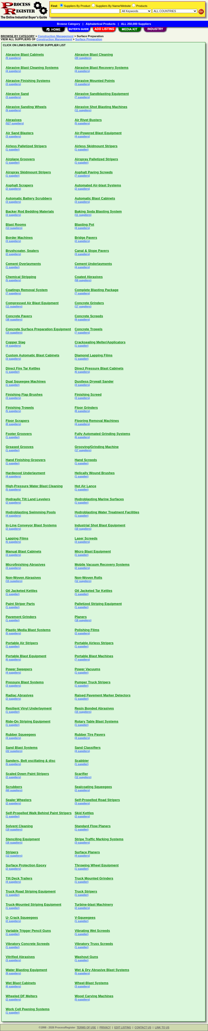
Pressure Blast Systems (25, 682)
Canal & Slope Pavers (92, 251)
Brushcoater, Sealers (22, 251)
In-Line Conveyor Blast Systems (31, 525)
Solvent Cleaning (19, 826)
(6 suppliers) (82, 372)
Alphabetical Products (101, 23)
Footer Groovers (19, 434)
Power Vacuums (87, 669)
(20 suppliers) (83, 58)
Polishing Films (87, 630)
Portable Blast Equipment (26, 656)
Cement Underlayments (93, 264)
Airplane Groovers (20, 159)
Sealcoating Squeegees (93, 787)
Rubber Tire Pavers (90, 734)
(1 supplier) (13, 149)
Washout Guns (86, 957)
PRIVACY (105, 1027)
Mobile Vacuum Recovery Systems (102, 564)
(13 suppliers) (14, 228)
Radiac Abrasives (19, 695)
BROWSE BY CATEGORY (18, 36)
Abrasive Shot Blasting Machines (101, 107)
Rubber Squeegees (21, 734)
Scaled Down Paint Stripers (27, 774)
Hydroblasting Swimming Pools (31, 512)
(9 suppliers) (13, 58)
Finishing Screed (88, 394)
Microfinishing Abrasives (25, 564)
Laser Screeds (86, 538)
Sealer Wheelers (18, 800)
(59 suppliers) (83, 280)
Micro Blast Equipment (93, 551)
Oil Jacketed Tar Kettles (93, 591)
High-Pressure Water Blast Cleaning (34, 486)
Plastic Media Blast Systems (28, 630)
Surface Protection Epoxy (26, 865)
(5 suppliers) (82, 123)
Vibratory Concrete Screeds (28, 944)
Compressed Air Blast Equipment (32, 303)
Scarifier (81, 774)
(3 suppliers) (13, 84)
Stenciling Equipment (23, 839)
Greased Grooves (19, 447)
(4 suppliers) (13, 71)
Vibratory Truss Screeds (94, 944)
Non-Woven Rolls (88, 577)
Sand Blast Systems (21, 747)
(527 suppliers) (15, 123)
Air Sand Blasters (19, 133)
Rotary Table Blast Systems (96, 721)
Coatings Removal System (27, 290)
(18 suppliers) (83, 620)
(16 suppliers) (14, 842)
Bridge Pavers (86, 237)
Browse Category (68, 23)
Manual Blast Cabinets (23, 551)
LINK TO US (162, 1027)
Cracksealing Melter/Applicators (100, 342)
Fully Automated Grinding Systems (102, 434)
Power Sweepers (19, 669)
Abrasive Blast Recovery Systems (102, 67)
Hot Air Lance (85, 486)
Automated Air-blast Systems (98, 185)
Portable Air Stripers (22, 643)
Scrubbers (14, 787)
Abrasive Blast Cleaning (94, 54)
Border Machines (19, 237)
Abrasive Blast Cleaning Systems (32, 67)
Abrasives (14, 120)
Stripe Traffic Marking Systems (99, 839)
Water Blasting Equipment (26, 970)
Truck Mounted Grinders (94, 878)
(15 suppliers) (14, 332)
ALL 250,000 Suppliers (136, 23)
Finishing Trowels (20, 407)
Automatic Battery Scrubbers (29, 198)
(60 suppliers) (14, 790)
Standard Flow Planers (93, 826)
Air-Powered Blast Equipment (98, 133)
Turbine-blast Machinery (94, 904)
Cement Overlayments (23, 264)
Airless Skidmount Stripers (96, 146)
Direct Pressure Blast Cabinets (99, 368)
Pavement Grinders (21, 617)
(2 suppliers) (13, 188)
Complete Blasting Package (97, 290)
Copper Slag (15, 342)
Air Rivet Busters (88, 120)
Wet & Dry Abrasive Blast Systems (102, 970)
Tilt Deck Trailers (19, 878)
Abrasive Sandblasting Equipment (102, 94)
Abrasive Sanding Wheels (26, 107)
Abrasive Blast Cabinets (25, 54)
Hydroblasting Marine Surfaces (99, 499)
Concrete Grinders (89, 303)
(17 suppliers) (83, 306)
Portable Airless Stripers (94, 643)
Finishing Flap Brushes (24, 394)
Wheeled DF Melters (21, 996)
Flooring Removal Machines (97, 421)
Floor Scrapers (17, 421)
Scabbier (82, 761)
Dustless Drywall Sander (94, 381)
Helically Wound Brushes (95, 473)
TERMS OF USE (86, 1027)
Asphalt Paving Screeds (94, 172)
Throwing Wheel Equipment (97, 865)
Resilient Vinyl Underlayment (29, 708)
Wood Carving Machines (94, 996)
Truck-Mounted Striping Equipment (33, 904)
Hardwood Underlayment (25, 473)
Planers (81, 617)
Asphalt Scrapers (19, 185)
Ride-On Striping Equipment (28, 721)
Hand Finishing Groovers (25, 460)
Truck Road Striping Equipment (30, 891)
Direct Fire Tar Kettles (23, 368)
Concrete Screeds (89, 316)
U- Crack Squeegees (22, 917)
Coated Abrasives (89, 277)
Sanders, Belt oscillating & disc (30, 761)
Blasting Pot (84, 224)
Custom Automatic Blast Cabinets (32, 355)
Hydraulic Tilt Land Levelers (28, 499)
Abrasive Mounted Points (95, 81)
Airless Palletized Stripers (26, 146)
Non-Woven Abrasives (23, 577)
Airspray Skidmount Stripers (28, 172)
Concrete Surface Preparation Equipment (38, 329)
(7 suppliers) (82, 97)
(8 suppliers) (82, 411)
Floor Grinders (86, 407)
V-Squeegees (85, 917)
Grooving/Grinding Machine (97, 447)
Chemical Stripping (21, 277)
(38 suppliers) (14, 319)
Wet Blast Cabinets (21, 983)
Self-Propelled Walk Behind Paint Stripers (39, 813)
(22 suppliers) (14, 751)
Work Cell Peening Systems (28, 1009)
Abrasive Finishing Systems (28, 81)
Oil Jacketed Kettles (21, 591)
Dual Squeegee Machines (26, 381)
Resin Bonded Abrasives (94, 708)
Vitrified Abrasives (20, 957)
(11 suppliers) (83, 110)
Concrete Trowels (88, 329)
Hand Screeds (86, 460)
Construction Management (55, 36)
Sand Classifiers (88, 747)
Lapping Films (17, 538)
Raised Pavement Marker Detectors (103, 695)
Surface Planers (87, 852)
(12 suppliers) (83, 581)
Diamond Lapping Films (93, 355)
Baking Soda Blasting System (98, 211)
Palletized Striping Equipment (98, 604)
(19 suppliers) (14, 829)
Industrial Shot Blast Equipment (100, 525)
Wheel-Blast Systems (92, 983)
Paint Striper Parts (20, 604)
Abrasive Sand (17, 94)
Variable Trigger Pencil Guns (28, 931)
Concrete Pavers (19, 316)
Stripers (12, 852)
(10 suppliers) (83, 528)
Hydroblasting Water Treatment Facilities (107, 512)
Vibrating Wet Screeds (92, 931)
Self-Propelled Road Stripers (97, 800)
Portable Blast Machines (94, 656)
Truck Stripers (86, 891)
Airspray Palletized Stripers (96, 159)
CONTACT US (143, 1027)
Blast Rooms (16, 224)
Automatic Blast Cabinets (95, 198)
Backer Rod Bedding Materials (30, 211)
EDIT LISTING (122, 1027)
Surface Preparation (88, 39)
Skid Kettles (84, 813)
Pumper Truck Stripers (92, 682)
